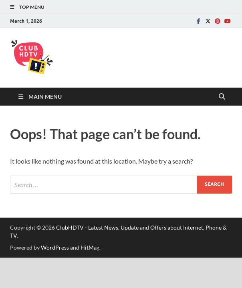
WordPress (55, 247)
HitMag (90, 247)
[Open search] (222, 97)
